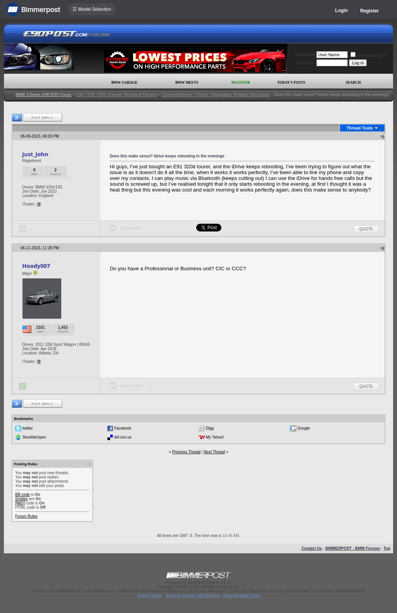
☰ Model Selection (91, 9)
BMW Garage (124, 83)
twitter (27, 428)
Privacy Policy (150, 595)
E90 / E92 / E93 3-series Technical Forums (116, 94)
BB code (22, 494)
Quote (366, 229)
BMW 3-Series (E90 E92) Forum (43, 95)
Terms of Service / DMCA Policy (192, 595)
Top (386, 548)
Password (304, 63)
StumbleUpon (34, 437)
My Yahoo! (215, 437)
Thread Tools (359, 128)
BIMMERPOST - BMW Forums (352, 548)
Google (303, 428)
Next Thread (214, 452)
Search (353, 83)
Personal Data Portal (241, 595)
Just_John (35, 154)
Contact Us (311, 548)
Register (369, 11)
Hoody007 (36, 265)
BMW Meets (186, 83)
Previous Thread (186, 452)
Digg (210, 428)
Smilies (21, 499)
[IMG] (19, 503)
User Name (306, 54)
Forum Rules (26, 516)
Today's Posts (291, 83)
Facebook (122, 428)
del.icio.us (122, 437)
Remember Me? (367, 56)
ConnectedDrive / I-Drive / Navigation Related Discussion (216, 94)
